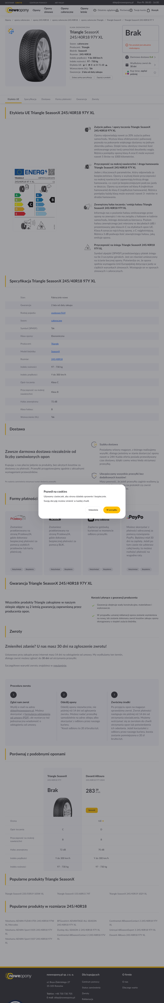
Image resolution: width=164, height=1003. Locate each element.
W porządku (112, 510)
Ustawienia (93, 510)
